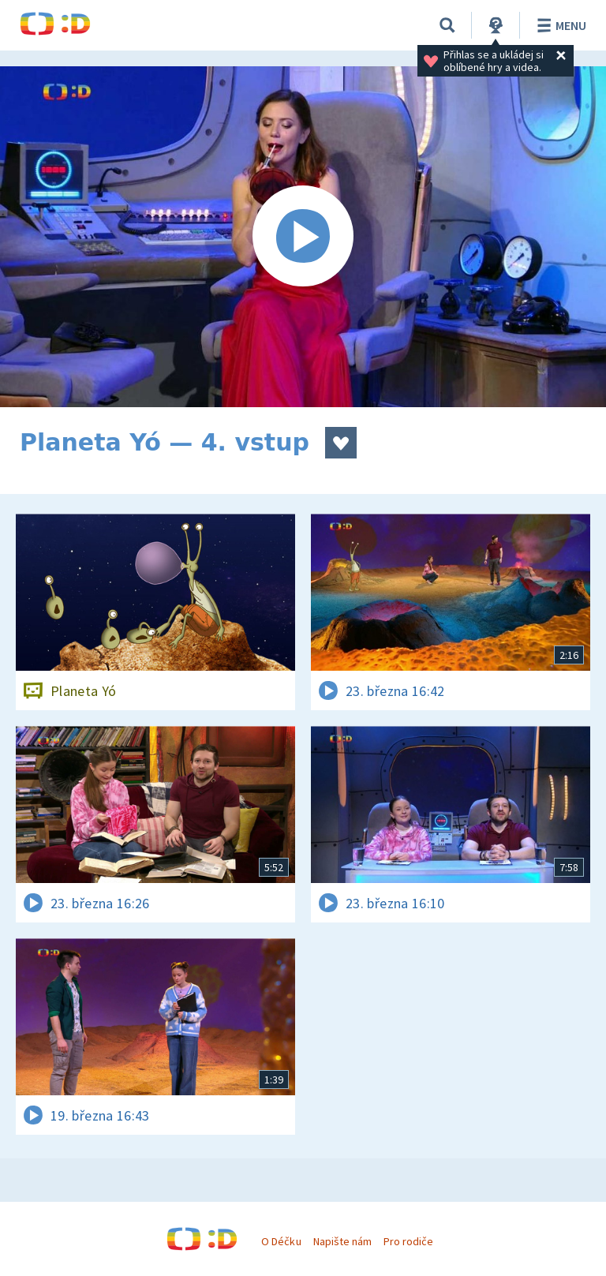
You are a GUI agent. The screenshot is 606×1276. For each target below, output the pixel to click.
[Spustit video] (303, 236)
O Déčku (281, 1241)
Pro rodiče (408, 1241)
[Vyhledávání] (447, 25)
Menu (559, 25)
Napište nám (342, 1241)
